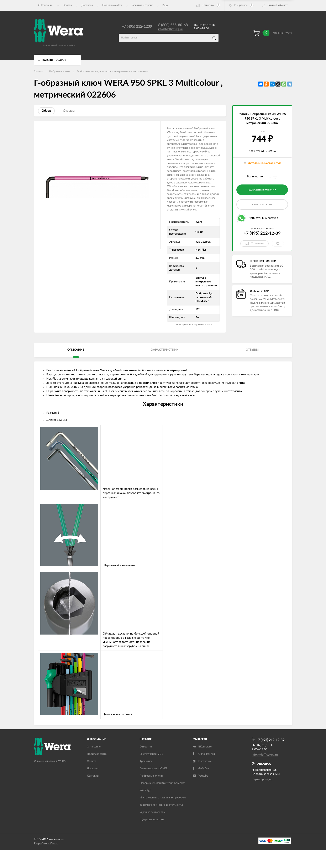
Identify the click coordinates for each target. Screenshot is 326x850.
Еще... (166, 5)
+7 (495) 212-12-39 (262, 233)
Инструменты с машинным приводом (163, 797)
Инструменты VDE (151, 754)
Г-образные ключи (59, 71)
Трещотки (146, 761)
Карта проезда (262, 779)
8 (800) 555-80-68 (173, 25)
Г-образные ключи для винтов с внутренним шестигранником (112, 71)
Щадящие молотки (152, 819)
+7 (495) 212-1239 (137, 26)
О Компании (45, 5)
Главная (38, 71)
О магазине (94, 746)
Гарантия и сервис (142, 5)
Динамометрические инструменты (161, 805)
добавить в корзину (262, 190)
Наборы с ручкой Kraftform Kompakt (162, 783)
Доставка (87, 5)
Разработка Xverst (46, 843)
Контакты (93, 776)
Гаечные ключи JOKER (154, 768)
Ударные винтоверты (152, 812)
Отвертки (146, 746)
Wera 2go (145, 790)
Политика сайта (112, 5)
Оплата (67, 5)
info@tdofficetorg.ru (170, 29)
